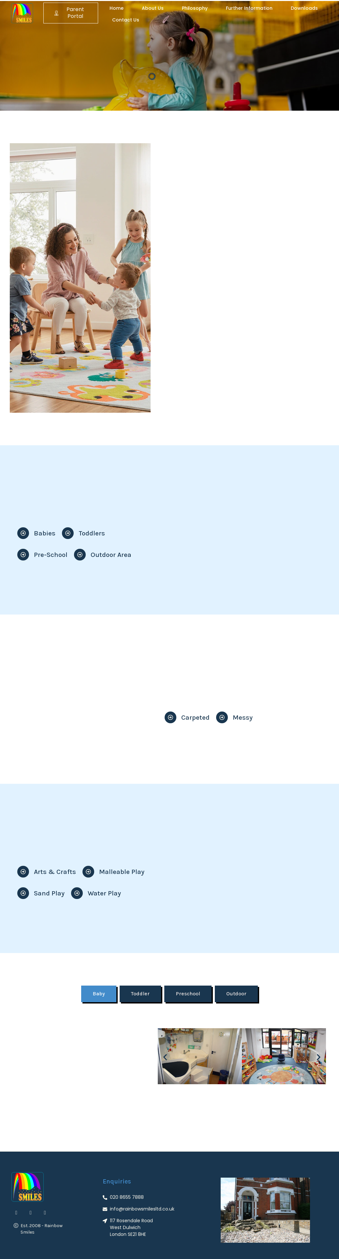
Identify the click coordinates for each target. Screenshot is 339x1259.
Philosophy (195, 8)
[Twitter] (31, 1213)
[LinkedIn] (45, 1213)
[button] (165, 1057)
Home (117, 8)
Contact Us (125, 20)
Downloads (304, 8)
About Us (153, 8)
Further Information (249, 8)
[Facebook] (16, 1213)
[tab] (98, 994)
